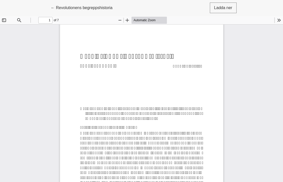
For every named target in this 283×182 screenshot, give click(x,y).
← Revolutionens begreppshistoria (81, 7)
